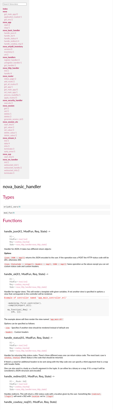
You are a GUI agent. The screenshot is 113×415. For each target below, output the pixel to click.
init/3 (6, 141)
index (5, 9)
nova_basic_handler (11, 30)
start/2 (7, 25)
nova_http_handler (11, 68)
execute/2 (8, 103)
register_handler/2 (12, 60)
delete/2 (7, 116)
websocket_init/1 (11, 165)
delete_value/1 (10, 133)
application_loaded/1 (13, 17)
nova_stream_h (9, 138)
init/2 (6, 71)
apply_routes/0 (10, 98)
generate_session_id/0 (13, 119)
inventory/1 (9, 52)
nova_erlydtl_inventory (13, 46)
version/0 (8, 49)
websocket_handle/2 (13, 168)
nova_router (8, 76)
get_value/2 (9, 127)
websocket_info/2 (11, 170)
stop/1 (7, 28)
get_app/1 (8, 87)
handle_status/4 (11, 38)
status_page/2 (10, 79)
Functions (12, 221)
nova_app (7, 22)
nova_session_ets (10, 122)
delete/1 (7, 114)
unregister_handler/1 (13, 63)
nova (5, 11)
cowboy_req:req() (22, 243)
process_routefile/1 (12, 95)
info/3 (6, 146)
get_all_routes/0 (11, 84)
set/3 (6, 111)
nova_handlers (9, 57)
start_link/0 (9, 124)
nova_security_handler (12, 100)
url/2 (6, 54)
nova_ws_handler (10, 159)
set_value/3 (9, 130)
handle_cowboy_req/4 (13, 44)
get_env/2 (8, 19)
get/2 (6, 108)
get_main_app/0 (11, 14)
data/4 (7, 143)
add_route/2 (9, 81)
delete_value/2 (10, 135)
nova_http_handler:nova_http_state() (31, 245)
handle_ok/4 (9, 36)
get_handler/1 (10, 65)
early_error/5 (9, 151)
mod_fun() (23, 240)
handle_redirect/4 (11, 41)
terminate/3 (9, 149)
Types (8, 197)
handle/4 (8, 73)
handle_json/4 (10, 33)
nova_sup (7, 154)
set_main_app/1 (11, 92)
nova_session (8, 106)
